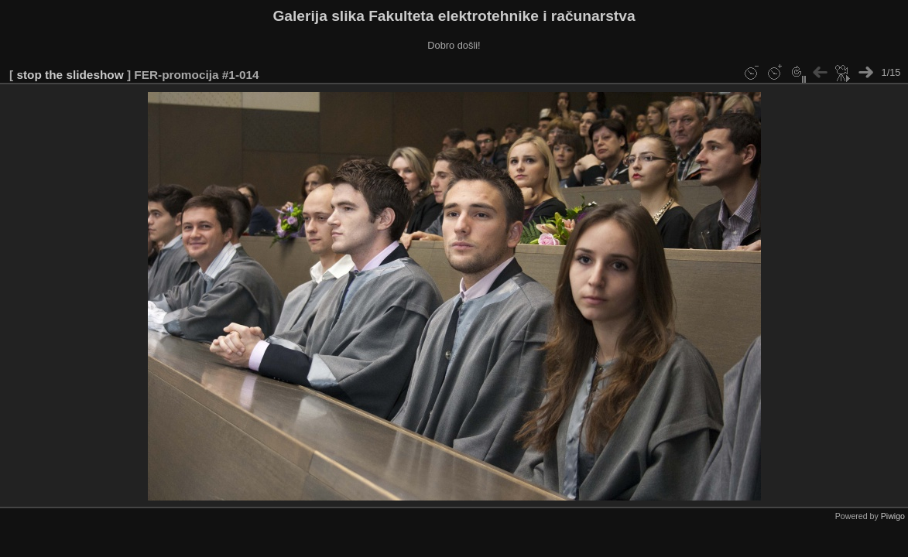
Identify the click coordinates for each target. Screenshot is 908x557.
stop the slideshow (69, 74)
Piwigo (893, 516)
